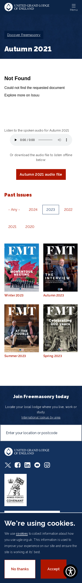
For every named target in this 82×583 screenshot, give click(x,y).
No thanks (20, 569)
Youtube (37, 465)
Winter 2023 (21, 270)
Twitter (7, 465)
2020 (29, 227)
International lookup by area (40, 417)
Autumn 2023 (60, 270)
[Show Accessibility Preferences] (70, 571)
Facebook (18, 465)
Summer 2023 (21, 331)
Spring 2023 (60, 331)
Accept (53, 569)
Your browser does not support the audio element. (41, 140)
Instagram (47, 465)
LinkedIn (27, 465)
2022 (68, 210)
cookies (22, 533)
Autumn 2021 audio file (41, 174)
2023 (50, 210)
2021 (12, 227)
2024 (33, 210)
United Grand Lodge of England (26, 7)
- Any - (14, 210)
